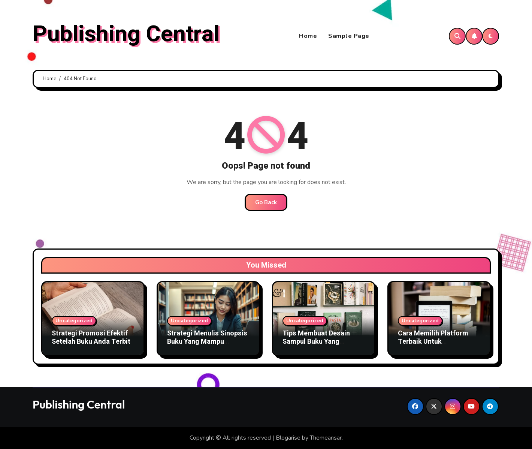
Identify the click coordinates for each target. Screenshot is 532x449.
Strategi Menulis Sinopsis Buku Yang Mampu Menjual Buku (207, 341)
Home (308, 36)
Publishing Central (126, 34)
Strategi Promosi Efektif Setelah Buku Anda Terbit (91, 337)
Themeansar (326, 438)
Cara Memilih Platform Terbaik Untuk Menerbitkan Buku (433, 341)
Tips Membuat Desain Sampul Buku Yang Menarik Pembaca (316, 341)
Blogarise (288, 438)
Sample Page (348, 36)
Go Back (266, 202)
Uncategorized (74, 320)
